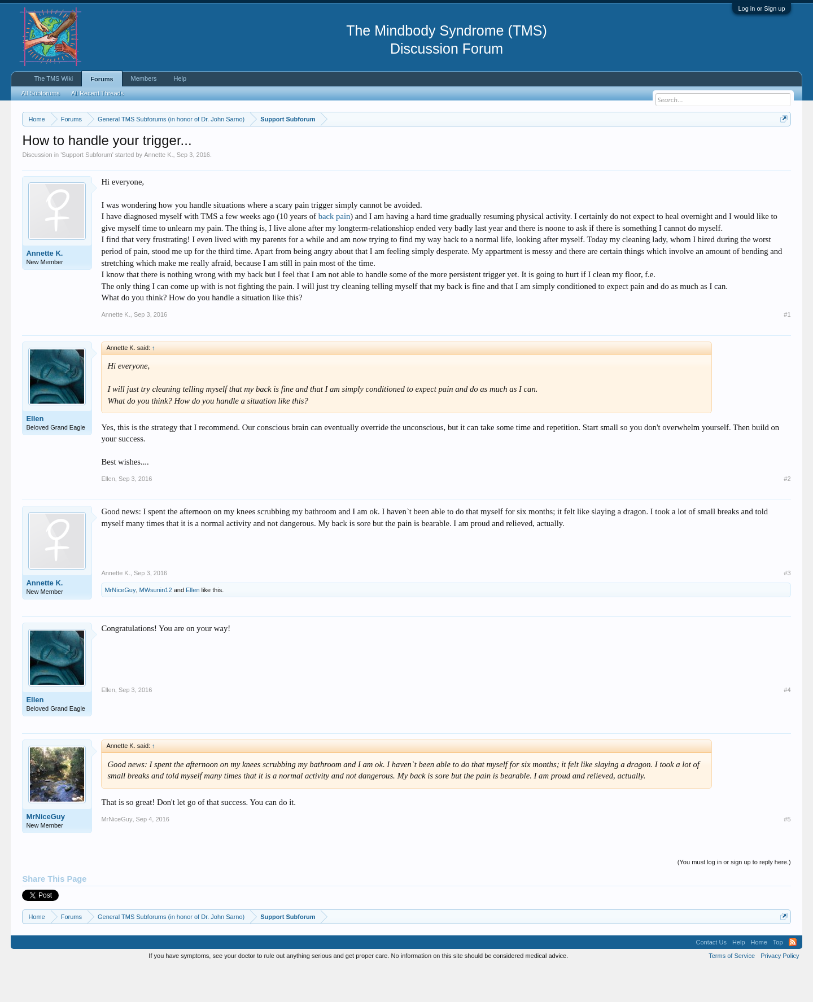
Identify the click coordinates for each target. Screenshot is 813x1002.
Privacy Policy (779, 989)
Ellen (34, 452)
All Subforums (40, 93)
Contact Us (711, 976)
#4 (787, 723)
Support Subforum (87, 188)
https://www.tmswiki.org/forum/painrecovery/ (539, 146)
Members (144, 78)
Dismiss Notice (781, 145)
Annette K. (158, 188)
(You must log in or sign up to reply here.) (734, 896)
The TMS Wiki (53, 78)
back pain (334, 250)
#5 (787, 853)
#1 (787, 348)
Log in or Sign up (761, 8)
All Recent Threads (97, 93)
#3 (787, 606)
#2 (787, 512)
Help (179, 78)
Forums (101, 79)
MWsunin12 (155, 623)
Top (778, 976)
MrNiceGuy (120, 623)
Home (759, 976)
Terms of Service (732, 989)
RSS (793, 976)
